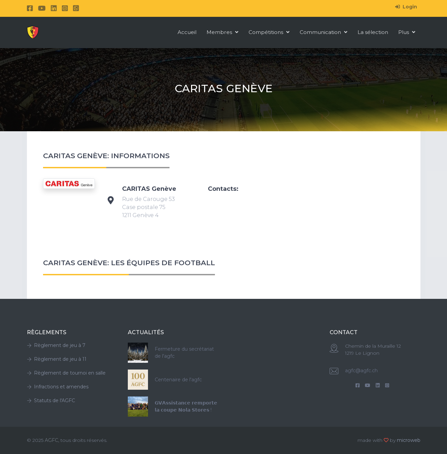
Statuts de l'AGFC (51, 400)
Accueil (187, 32)
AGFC (51, 440)
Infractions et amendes (57, 387)
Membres (222, 32)
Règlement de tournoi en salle (66, 373)
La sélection (373, 32)
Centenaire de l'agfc (178, 380)
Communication (323, 32)
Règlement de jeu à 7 (56, 345)
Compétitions (269, 32)
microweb (408, 440)
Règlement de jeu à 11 (56, 359)
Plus (406, 32)
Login (406, 7)
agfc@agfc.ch (361, 371)
